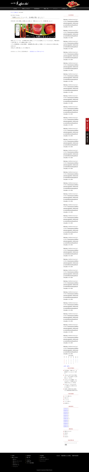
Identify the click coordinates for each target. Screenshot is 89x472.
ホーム (12, 12)
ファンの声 (66, 401)
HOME (15, 8)
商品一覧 (46, 8)
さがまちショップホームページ (37, 51)
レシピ (65, 399)
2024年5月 (65, 421)
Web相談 (42, 455)
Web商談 (74, 8)
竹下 (65, 434)
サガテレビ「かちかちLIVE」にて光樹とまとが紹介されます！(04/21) (70, 386)
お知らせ (16, 12)
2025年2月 (65, 415)
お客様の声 (64, 8)
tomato (65, 436)
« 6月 (64, 366)
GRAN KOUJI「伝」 (16, 464)
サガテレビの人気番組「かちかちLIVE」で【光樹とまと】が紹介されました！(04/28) (70, 381)
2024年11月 (65, 418)
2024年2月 (65, 426)
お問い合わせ (42, 457)
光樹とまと (66, 431)
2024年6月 (65, 420)
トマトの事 (66, 396)
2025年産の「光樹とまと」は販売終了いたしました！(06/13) (70, 372)
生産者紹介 (37, 8)
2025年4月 (65, 412)
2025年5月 (65, 410)
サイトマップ (42, 461)
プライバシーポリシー (44, 459)
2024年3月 (65, 425)
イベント (55, 8)
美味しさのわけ (26, 8)
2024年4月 (65, 423)
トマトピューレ (15, 466)
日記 (65, 397)
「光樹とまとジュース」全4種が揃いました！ (28, 17)
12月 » (68, 366)
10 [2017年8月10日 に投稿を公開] (73, 359)
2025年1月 (65, 417)
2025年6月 (65, 408)
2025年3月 (65, 413)
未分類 (65, 403)
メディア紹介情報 (30, 462)
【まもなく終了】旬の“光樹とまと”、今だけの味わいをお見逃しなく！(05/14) (70, 377)
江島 (65, 433)
